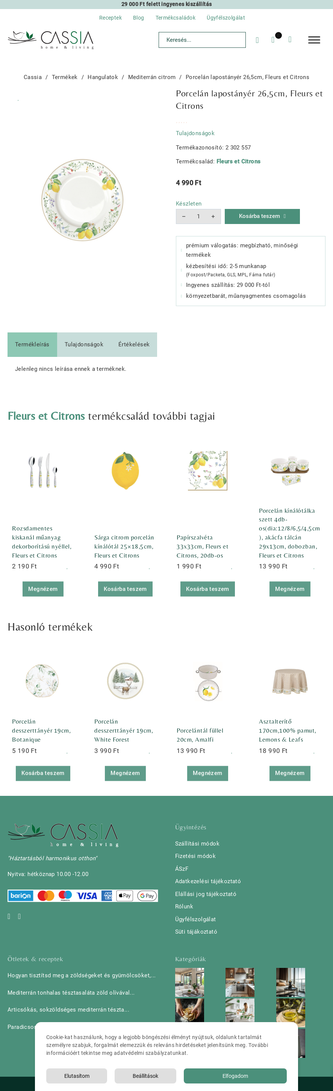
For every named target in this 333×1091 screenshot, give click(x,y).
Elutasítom (76, 1076)
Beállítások (145, 1076)
